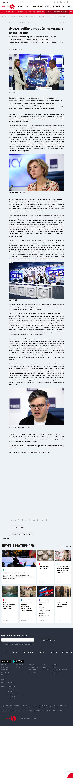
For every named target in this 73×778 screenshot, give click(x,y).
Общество (66, 6)
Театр (20, 6)
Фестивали (33, 670)
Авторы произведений (16, 694)
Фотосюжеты (6, 670)
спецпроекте (48, 452)
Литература (38, 6)
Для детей (19, 665)
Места (55, 665)
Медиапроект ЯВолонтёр (24, 16)
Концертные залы (57, 671)
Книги (3, 686)
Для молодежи (21, 667)
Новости (20, 12)
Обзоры (3, 675)
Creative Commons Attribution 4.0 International (46, 710)
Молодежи (40, 12)
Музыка (56, 6)
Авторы (10, 691)
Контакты (11, 699)
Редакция (11, 689)
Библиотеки (56, 672)
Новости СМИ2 (5, 538)
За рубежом (33, 672)
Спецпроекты (30, 12)
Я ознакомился (8, 644)
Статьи (34, 16)
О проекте (21, 2)
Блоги (3, 680)
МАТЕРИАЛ (13, 569)
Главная (4, 16)
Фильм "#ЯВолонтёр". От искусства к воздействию (52, 16)
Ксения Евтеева (17, 49)
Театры (54, 667)
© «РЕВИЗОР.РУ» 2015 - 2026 (27, 718)
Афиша (49, 12)
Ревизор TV (5, 672)
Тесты (3, 677)
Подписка (28, 2)
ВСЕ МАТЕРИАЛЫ (65, 546)
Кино (28, 6)
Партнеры (11, 696)
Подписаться (46, 640)
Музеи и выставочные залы (60, 669)
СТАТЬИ (62, 22)
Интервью (4, 667)
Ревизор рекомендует (60, 12)
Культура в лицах (7, 682)
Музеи (48, 6)
